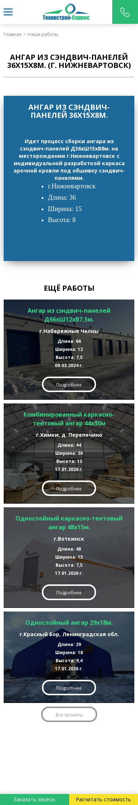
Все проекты (69, 715)
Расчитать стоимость (103, 799)
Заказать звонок (35, 799)
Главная (12, 34)
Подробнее (69, 385)
